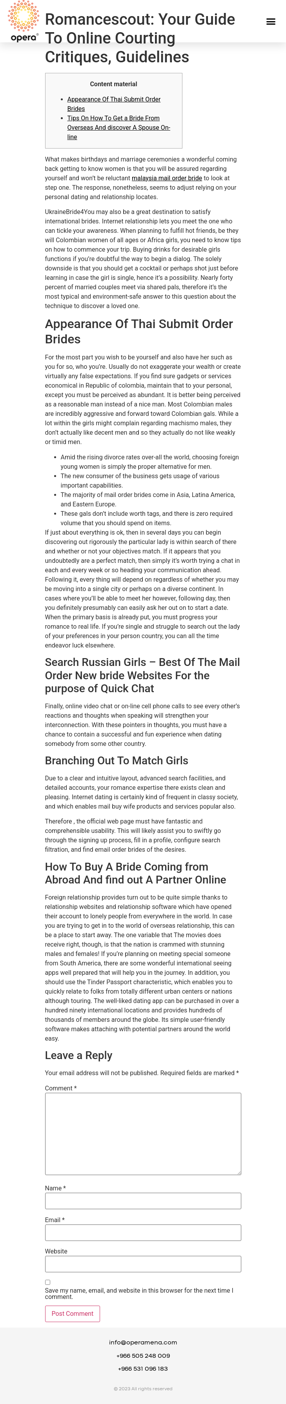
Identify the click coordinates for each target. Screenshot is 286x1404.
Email (55, 1220)
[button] (271, 21)
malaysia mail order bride (167, 178)
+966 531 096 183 (143, 1369)
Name (55, 1188)
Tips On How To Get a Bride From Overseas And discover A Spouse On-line (118, 127)
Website (56, 1251)
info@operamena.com (143, 1343)
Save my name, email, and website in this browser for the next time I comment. (139, 1294)
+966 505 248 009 (143, 1356)
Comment (61, 1088)
